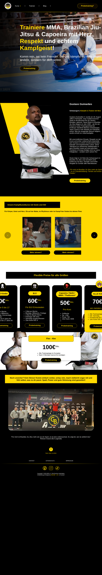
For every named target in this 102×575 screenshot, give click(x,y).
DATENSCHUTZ (50, 460)
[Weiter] (94, 235)
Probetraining (80, 181)
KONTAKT (31, 460)
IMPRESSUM (69, 460)
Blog (44, 6)
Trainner (32, 6)
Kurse (17, 6)
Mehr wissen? (36, 252)
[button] (51, 450)
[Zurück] (7, 235)
